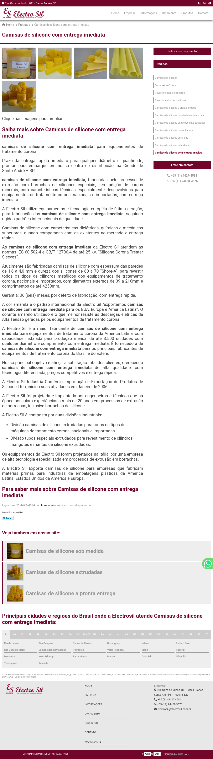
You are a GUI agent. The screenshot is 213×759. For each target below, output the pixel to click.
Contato (203, 13)
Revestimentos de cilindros (170, 92)
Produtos (187, 13)
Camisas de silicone (166, 77)
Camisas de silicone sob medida (65, 551)
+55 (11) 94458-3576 (168, 704)
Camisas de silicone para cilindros (174, 130)
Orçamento (169, 13)
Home (115, 13)
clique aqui (46, 505)
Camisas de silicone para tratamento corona (179, 115)
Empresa (130, 13)
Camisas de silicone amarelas (171, 137)
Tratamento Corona (165, 85)
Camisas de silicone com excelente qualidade (180, 122)
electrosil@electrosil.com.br (172, 709)
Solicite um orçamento (182, 51)
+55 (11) (182, 175)
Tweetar (8, 518)
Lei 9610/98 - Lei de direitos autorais (19, 677)
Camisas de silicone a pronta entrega (175, 107)
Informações (149, 13)
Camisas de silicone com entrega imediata (178, 152)
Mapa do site (93, 741)
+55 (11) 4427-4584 (167, 699)
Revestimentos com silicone (170, 100)
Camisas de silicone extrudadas (172, 145)
